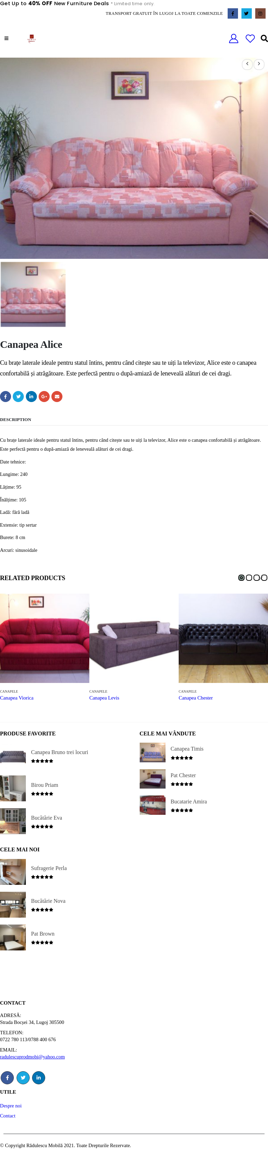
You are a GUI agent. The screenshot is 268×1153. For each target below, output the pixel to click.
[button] (241, 577)
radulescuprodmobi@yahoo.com (32, 1056)
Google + (44, 396)
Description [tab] (15, 419)
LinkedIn (31, 396)
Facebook (5, 396)
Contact (8, 1115)
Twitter (18, 396)
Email (56, 396)
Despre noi (11, 1105)
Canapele (9, 691)
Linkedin (38, 1077)
